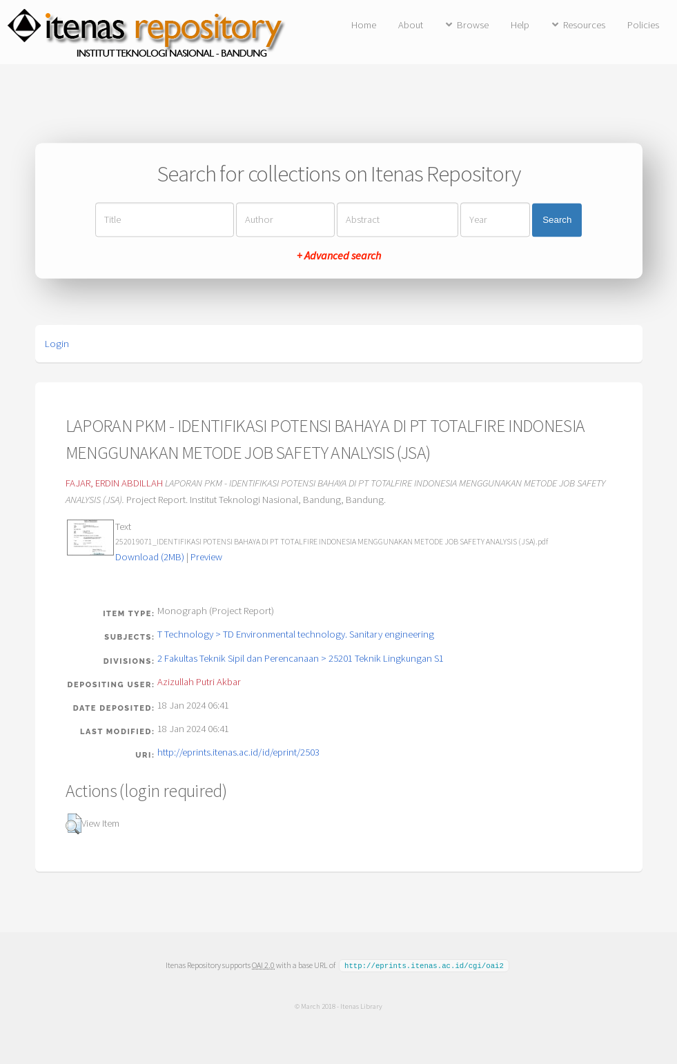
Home (363, 25)
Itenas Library (361, 1005)
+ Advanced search (339, 256)
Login (57, 343)
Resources (584, 25)
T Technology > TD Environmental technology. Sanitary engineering (295, 634)
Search (556, 220)
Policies (643, 25)
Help (520, 25)
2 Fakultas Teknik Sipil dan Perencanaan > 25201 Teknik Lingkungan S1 (300, 658)
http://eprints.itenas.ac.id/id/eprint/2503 (238, 752)
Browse (473, 25)
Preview (206, 557)
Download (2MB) (149, 557)
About (410, 25)
